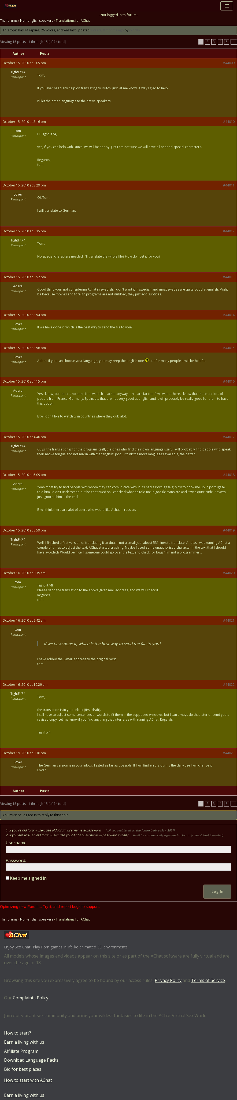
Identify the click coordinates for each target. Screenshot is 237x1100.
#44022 (229, 684)
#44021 (229, 620)
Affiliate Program (21, 1051)
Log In (217, 891)
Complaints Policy (30, 998)
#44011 (229, 185)
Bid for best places (22, 1069)
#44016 (229, 381)
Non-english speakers (36, 21)
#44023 (229, 753)
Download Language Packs (31, 1060)
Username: (16, 842)
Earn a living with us (24, 1042)
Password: (16, 860)
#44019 (229, 530)
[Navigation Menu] (226, 5)
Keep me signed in (28, 878)
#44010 (229, 121)
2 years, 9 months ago (107, 30)
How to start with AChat (28, 1080)
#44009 (229, 63)
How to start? (17, 1033)
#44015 (229, 348)
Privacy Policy (168, 980)
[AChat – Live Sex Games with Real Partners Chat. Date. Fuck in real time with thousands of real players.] (12, 6)
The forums (8, 21)
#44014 (229, 315)
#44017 (229, 437)
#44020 (229, 573)
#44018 (229, 474)
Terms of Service (208, 980)
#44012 (229, 231)
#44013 (229, 277)
